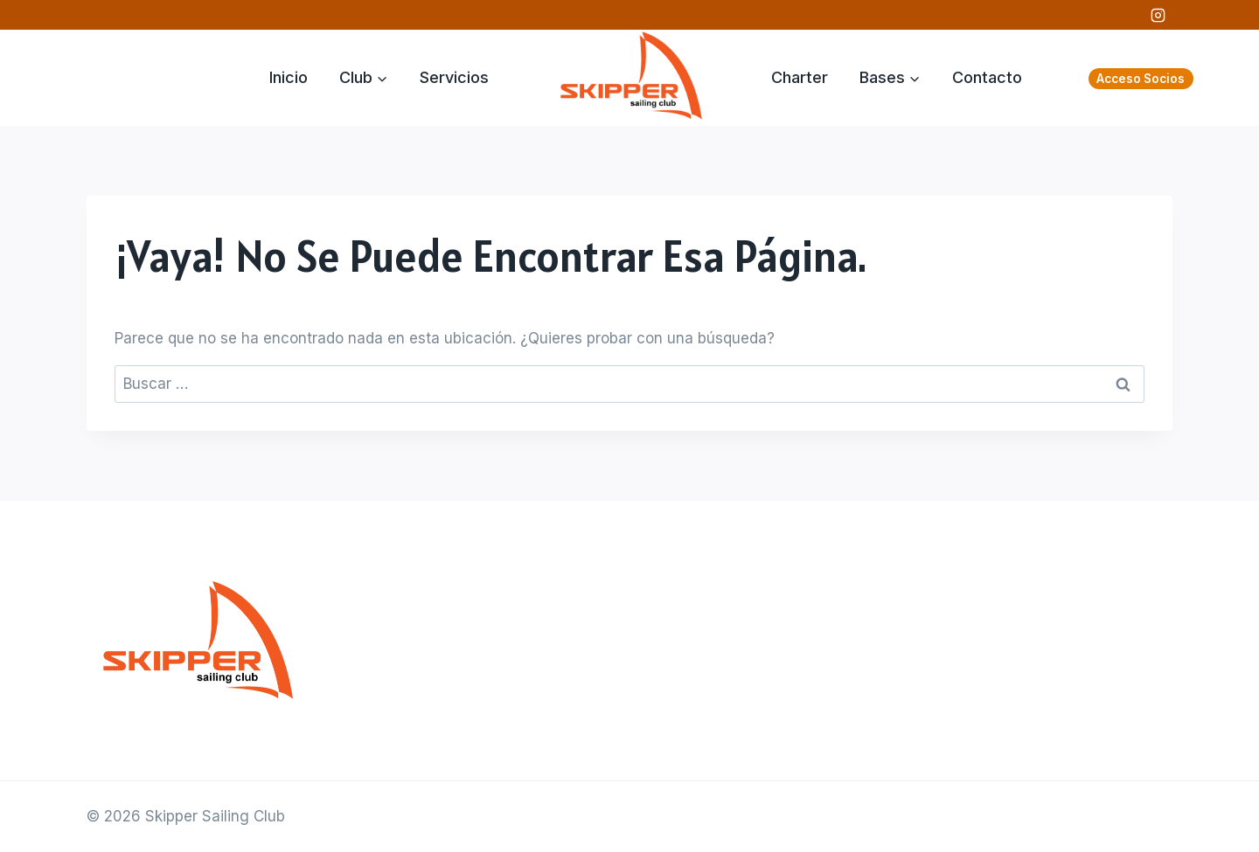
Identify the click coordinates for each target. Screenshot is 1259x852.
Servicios (454, 77)
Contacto (987, 77)
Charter (799, 77)
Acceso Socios (1140, 79)
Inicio (288, 77)
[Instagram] (1157, 15)
